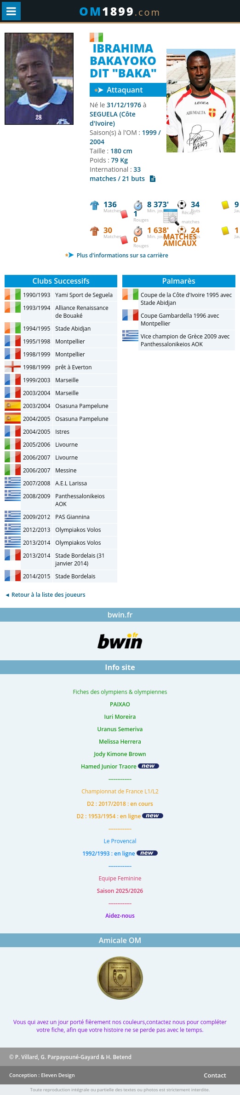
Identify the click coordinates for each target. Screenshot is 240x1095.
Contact (215, 1075)
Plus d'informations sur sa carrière (116, 255)
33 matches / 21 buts (122, 174)
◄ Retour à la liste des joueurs (45, 595)
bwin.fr (120, 615)
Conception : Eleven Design (42, 1075)
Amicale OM (120, 940)
